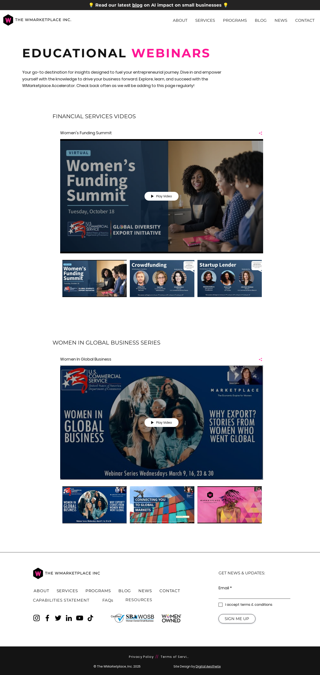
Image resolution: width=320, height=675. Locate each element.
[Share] (259, 133)
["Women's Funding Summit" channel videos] (161, 281)
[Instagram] (36, 618)
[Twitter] (58, 618)
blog (137, 5)
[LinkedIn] (69, 618)
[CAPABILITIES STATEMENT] (61, 600)
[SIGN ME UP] (237, 618)
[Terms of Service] (176, 657)
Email (224, 588)
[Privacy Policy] (142, 657)
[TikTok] (90, 618)
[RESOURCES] (138, 599)
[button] (180, 18)
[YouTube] (79, 618)
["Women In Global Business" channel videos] (161, 508)
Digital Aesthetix (208, 666)
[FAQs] (108, 600)
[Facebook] (47, 618)
